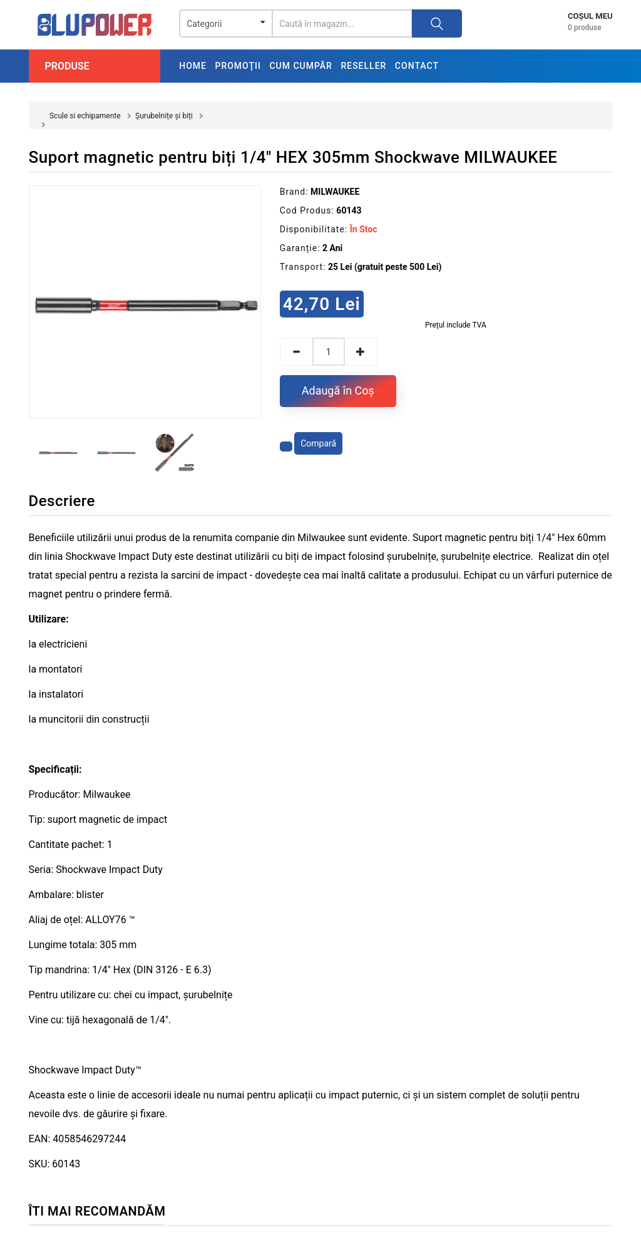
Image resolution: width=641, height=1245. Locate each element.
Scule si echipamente (85, 115)
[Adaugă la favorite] (286, 447)
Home (193, 66)
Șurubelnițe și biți (164, 115)
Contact (417, 66)
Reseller (363, 66)
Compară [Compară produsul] (318, 443)
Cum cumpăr (300, 66)
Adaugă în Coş (338, 390)
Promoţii (237, 66)
